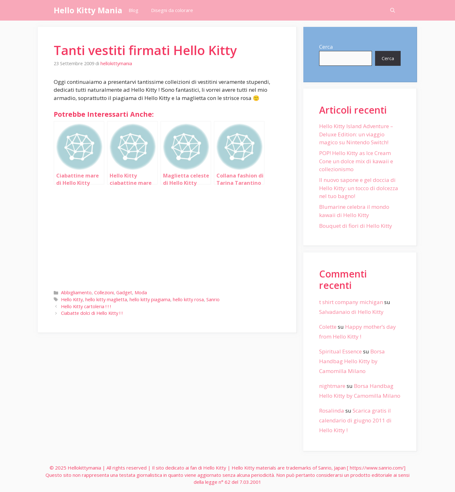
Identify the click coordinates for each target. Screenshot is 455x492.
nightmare (332, 385)
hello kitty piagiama (150, 299)
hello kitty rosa (188, 299)
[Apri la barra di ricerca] (392, 10)
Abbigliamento (76, 293)
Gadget (124, 293)
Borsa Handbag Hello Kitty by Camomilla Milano (352, 361)
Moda (141, 293)
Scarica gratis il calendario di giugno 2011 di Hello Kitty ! (355, 420)
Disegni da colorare (172, 10)
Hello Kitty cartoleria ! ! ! (86, 306)
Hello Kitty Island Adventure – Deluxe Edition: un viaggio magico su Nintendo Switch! (356, 134)
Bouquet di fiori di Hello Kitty (355, 225)
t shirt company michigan (351, 302)
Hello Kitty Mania (88, 10)
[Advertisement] (167, 235)
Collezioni (104, 293)
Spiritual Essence (340, 351)
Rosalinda (331, 410)
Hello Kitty (72, 299)
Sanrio (213, 299)
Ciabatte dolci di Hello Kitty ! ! (92, 313)
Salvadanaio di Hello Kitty (351, 311)
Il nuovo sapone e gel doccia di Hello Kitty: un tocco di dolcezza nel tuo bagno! (358, 188)
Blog (133, 10)
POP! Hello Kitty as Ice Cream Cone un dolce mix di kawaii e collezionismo (356, 161)
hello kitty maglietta (106, 299)
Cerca (326, 46)
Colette (328, 326)
